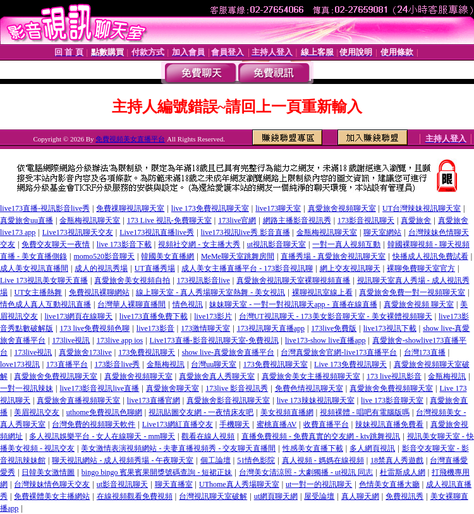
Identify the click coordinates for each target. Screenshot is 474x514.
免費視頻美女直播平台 (130, 139)
